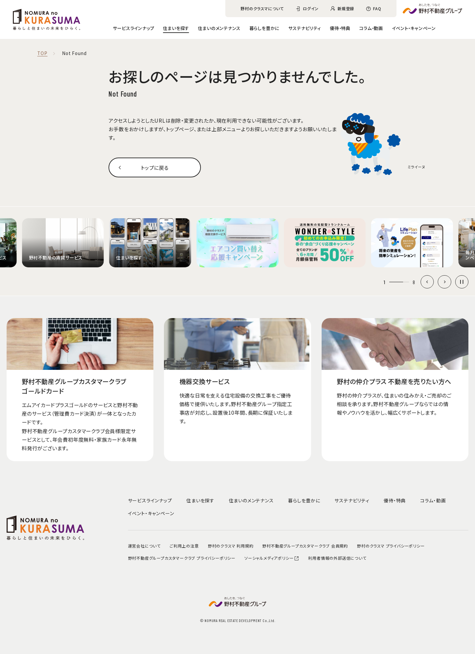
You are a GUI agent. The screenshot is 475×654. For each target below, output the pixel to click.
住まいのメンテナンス (219, 28)
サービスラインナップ (133, 28)
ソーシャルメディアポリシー (271, 558)
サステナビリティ (304, 28)
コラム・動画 (371, 28)
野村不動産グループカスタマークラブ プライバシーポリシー (182, 558)
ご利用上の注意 (184, 546)
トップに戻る (155, 167)
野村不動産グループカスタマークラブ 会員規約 (305, 546)
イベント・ (414, 28)
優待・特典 (340, 28)
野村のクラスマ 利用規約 (231, 546)
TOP (42, 53)
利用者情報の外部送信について (337, 558)
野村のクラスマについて (262, 8)
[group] (63, 242)
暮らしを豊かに (264, 28)
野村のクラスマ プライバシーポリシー (391, 546)
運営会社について (144, 546)
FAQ (377, 8)
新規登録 (345, 8)
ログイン (311, 8)
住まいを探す (176, 28)
